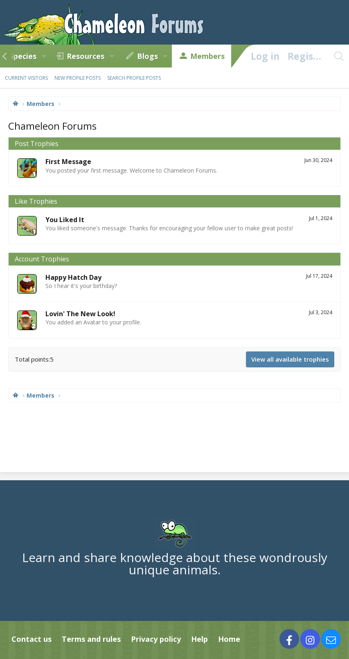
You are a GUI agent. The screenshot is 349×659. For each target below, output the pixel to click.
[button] (43, 56)
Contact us (31, 639)
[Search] (339, 56)
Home (229, 639)
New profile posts (77, 77)
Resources (85, 56)
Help (199, 639)
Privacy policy (156, 639)
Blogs (147, 56)
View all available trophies (290, 359)
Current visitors (26, 77)
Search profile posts (134, 77)
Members (207, 56)
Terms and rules (91, 639)
